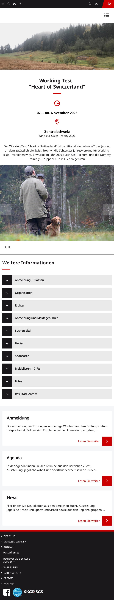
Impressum (10, 567)
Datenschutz (12, 573)
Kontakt (9, 547)
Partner (8, 583)
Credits (8, 578)
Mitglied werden (14, 541)
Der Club (9, 536)
